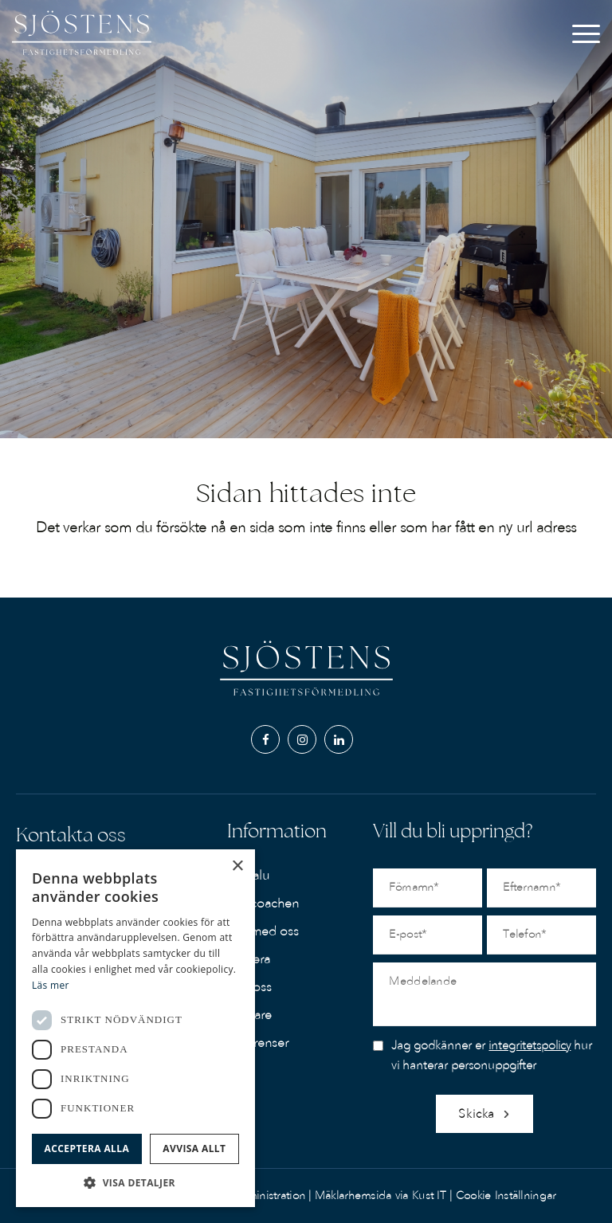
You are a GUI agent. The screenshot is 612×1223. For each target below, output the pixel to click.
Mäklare (249, 1015)
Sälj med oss (263, 931)
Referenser (257, 1043)
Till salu (248, 875)
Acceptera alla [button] (87, 1148)
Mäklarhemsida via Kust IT (381, 1195)
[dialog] (135, 1028)
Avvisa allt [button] (194, 1148)
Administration (270, 1195)
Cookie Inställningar (506, 1195)
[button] (135, 1182)
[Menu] (586, 44)
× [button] (237, 866)
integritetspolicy (529, 1045)
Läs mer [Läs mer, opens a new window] (50, 985)
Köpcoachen (263, 903)
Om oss (249, 987)
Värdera (248, 959)
